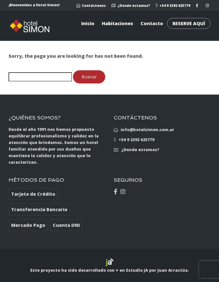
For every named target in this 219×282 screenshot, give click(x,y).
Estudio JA (137, 270)
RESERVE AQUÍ (189, 23)
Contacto (152, 23)
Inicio (87, 23)
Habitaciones (117, 23)
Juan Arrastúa (172, 270)
